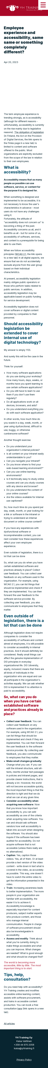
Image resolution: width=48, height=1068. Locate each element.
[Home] (24, 8)
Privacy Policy (24, 1059)
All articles (9, 1023)
